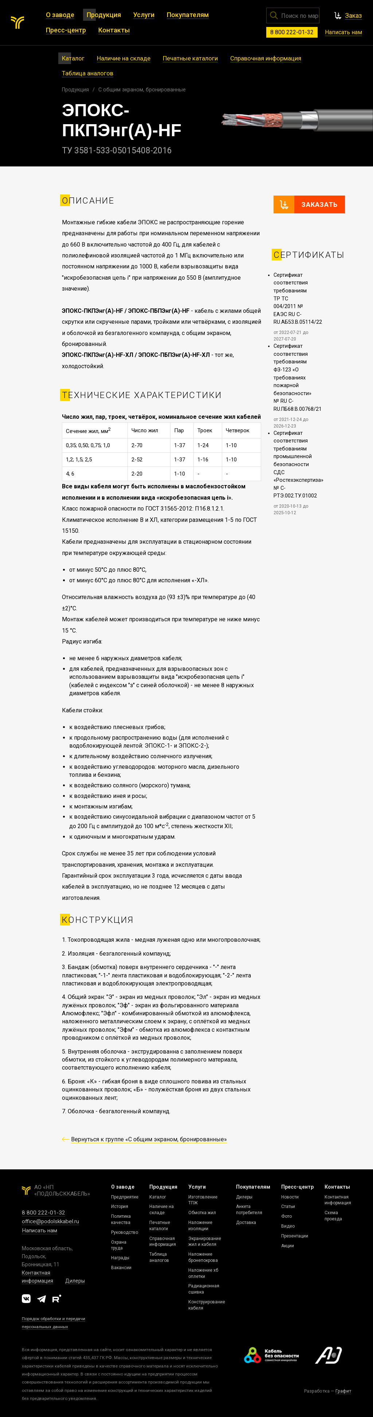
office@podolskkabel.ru (50, 1221)
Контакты (337, 1187)
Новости (290, 1197)
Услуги (197, 1187)
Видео (288, 1226)
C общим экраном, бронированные (142, 90)
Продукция (75, 90)
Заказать (320, 204)
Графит (343, 1391)
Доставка (246, 1222)
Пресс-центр (297, 1187)
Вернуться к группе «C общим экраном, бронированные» (149, 1139)
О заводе (122, 1187)
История (119, 1206)
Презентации (294, 1236)
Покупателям (253, 1187)
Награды (120, 1257)
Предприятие (124, 1197)
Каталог (157, 1197)
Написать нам (343, 32)
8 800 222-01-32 (292, 32)
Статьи (288, 1206)
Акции (287, 1245)
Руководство (124, 1232)
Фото (286, 1216)
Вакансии (121, 1267)
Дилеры (75, 1281)
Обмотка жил (202, 1212)
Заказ (353, 15)
